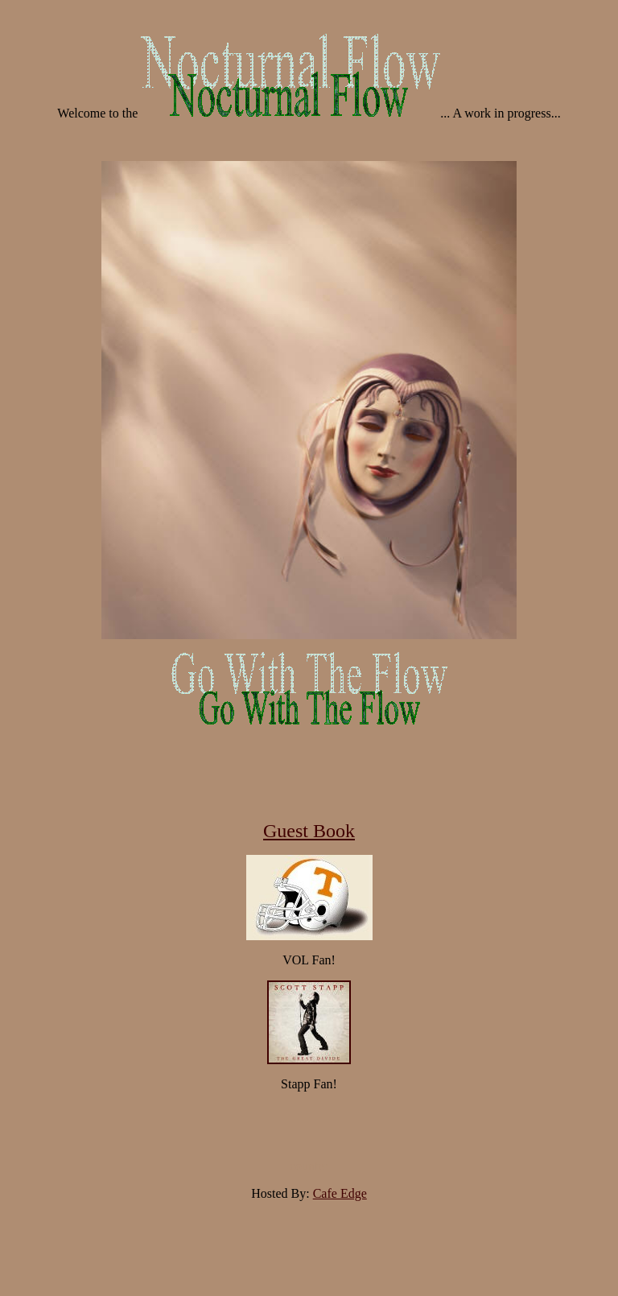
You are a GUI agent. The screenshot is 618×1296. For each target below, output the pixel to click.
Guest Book (309, 830)
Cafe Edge (340, 1193)
